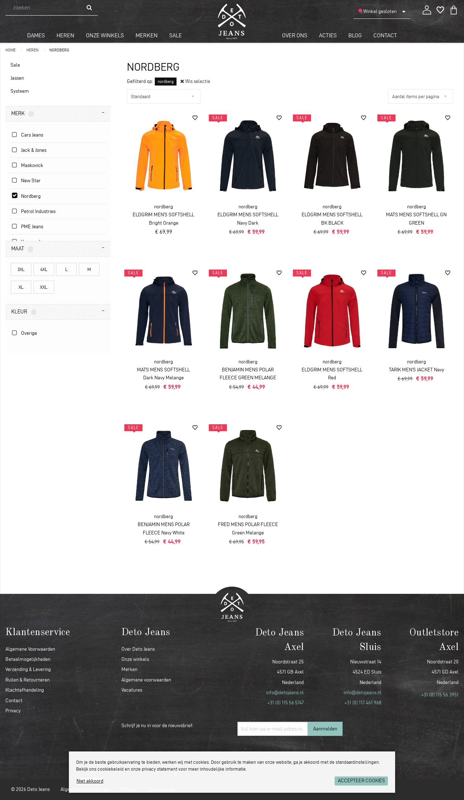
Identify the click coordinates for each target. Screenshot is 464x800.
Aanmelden (325, 729)
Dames (36, 35)
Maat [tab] (22, 249)
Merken (147, 35)
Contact (385, 35)
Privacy (13, 710)
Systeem (20, 91)
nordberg (59, 50)
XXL (43, 286)
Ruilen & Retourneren (27, 680)
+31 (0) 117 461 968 (362, 702)
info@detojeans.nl (285, 692)
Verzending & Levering (28, 669)
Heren (65, 35)
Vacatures (131, 690)
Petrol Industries (38, 211)
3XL (21, 269)
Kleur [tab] (24, 312)
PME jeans (32, 226)
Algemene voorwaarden (146, 680)
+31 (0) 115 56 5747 (285, 702)
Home (10, 50)
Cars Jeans (32, 135)
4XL (43, 269)
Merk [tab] (22, 114)
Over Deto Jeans (138, 649)
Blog (355, 35)
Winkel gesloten (378, 11)
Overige (29, 333)
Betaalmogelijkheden (27, 659)
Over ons (294, 35)
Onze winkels (105, 35)
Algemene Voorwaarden (30, 649)
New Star (31, 180)
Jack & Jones (33, 150)
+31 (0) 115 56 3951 (440, 694)
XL (21, 286)
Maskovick (32, 165)
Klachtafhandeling (24, 690)
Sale (175, 35)
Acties (328, 35)
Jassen (17, 78)
